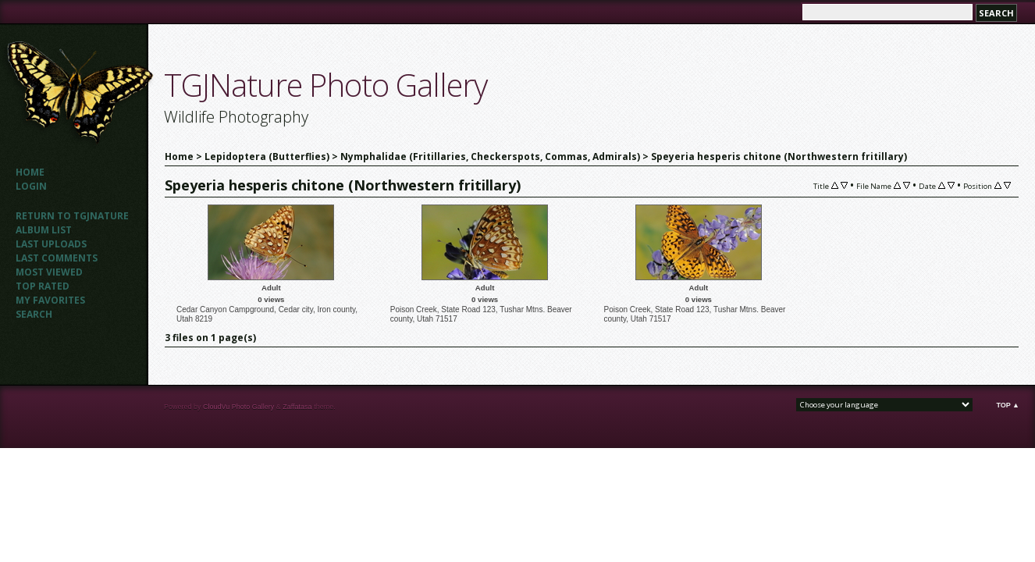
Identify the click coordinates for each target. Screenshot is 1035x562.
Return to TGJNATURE (72, 215)
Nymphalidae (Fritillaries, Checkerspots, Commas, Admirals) (490, 156)
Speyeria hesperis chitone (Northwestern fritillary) (779, 156)
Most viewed (49, 272)
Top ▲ (1007, 405)
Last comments (57, 258)
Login (31, 186)
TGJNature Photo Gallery (325, 84)
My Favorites (50, 300)
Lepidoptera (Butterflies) (267, 156)
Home (30, 172)
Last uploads (51, 244)
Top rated (42, 286)
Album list (44, 230)
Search (34, 314)
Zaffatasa (297, 407)
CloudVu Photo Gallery (238, 407)
